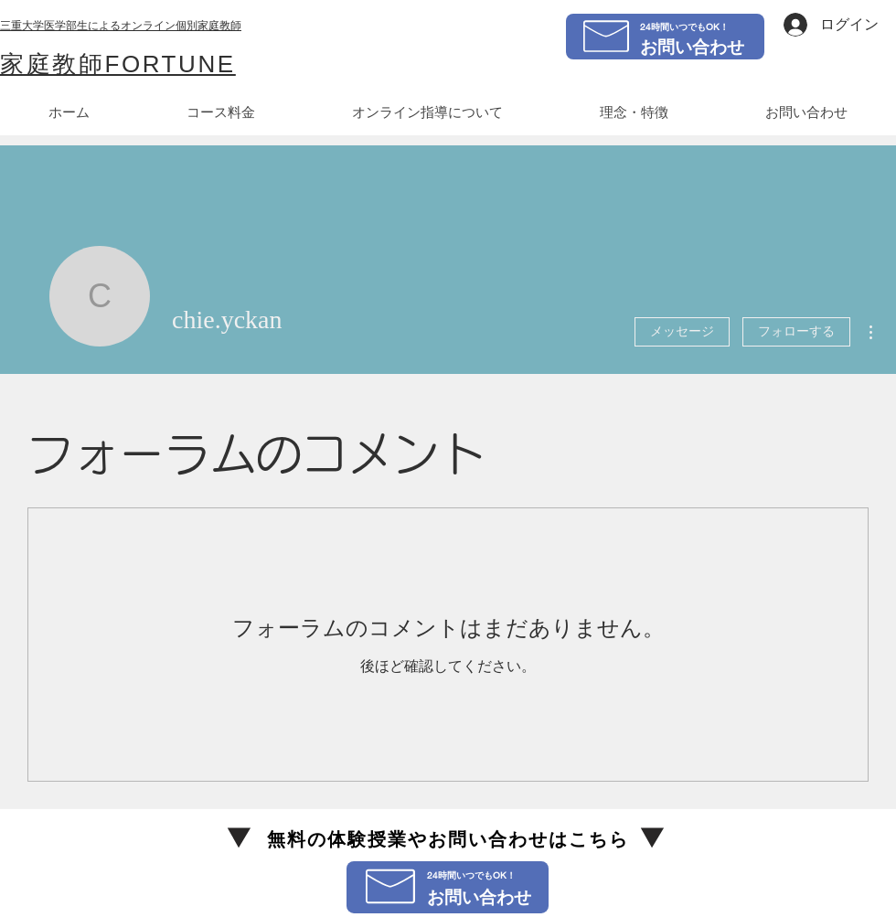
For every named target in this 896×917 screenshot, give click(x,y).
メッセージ (682, 331)
